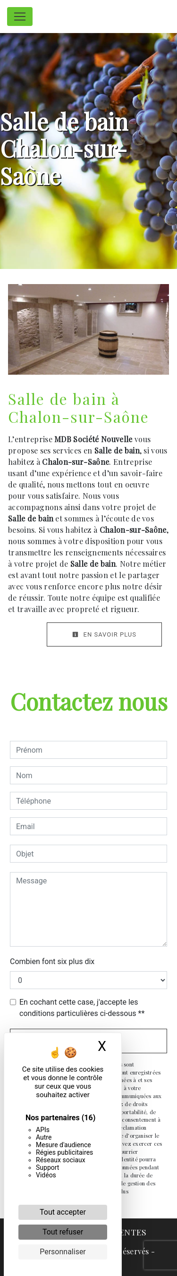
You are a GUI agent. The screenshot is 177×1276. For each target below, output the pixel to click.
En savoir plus (104, 634)
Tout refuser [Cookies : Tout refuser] (62, 1231)
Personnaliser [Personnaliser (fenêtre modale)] (63, 1251)
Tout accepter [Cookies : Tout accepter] (63, 1212)
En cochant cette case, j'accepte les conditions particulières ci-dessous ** (81, 1008)
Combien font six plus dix (52, 961)
